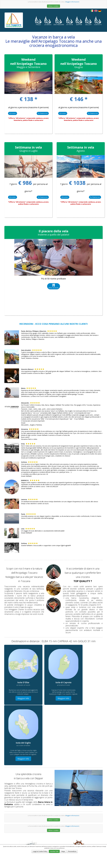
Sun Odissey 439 (95, 828)
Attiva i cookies (53, 6)
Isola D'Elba (61, 824)
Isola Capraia (85, 828)
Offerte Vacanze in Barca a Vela (76, 831)
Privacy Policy (26, 835)
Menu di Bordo (53, 286)
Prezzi (38, 21)
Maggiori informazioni (72, 2)
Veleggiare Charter (90, 824)
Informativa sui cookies (12, 835)
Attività (69, 21)
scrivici (12, 113)
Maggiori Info (20, 693)
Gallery (88, 21)
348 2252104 (10, 832)
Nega (63, 851)
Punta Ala (63, 828)
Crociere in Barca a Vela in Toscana (47, 824)
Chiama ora (42, 113)
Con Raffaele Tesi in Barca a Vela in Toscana (49, 831)
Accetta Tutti (54, 851)
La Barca (47, 21)
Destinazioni (59, 21)
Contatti (98, 21)
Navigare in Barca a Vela (74, 828)
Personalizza (72, 851)
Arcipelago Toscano (53, 828)
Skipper (79, 21)
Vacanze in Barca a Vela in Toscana (75, 824)
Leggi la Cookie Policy (40, 851)
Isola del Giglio (42, 828)
